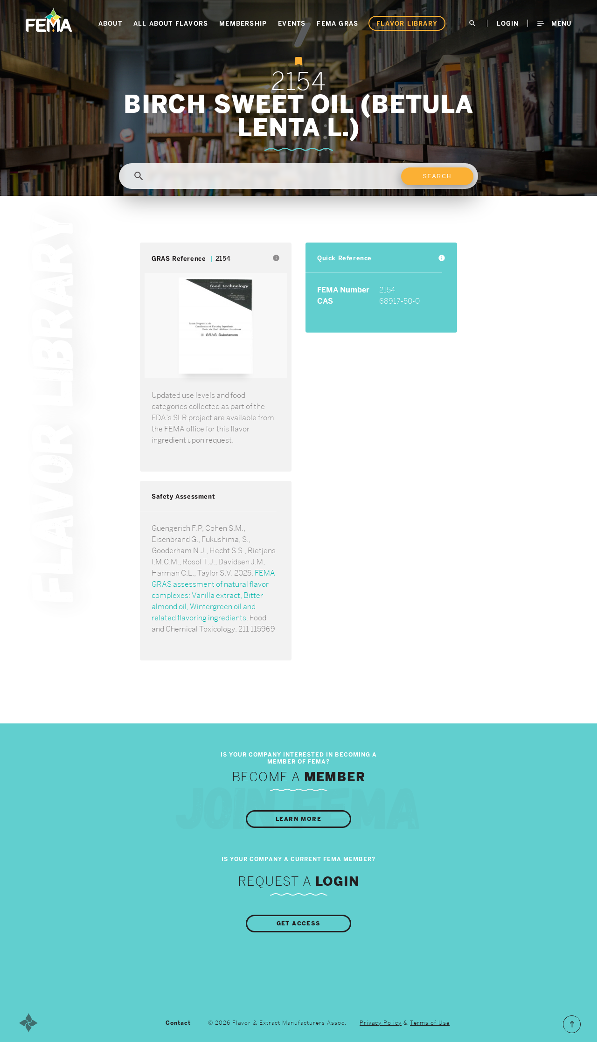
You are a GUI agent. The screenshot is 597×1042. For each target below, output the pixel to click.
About (110, 23)
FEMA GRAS (337, 23)
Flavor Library (406, 23)
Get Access (299, 923)
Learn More (298, 819)
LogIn (508, 23)
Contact (178, 1023)
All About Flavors (170, 23)
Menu (554, 23)
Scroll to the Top (572, 1024)
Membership (243, 23)
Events (291, 23)
